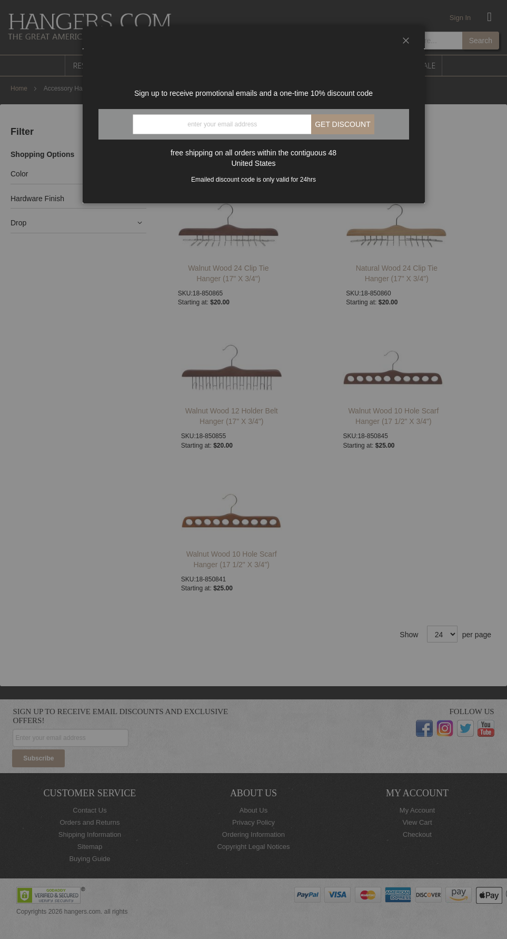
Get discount (343, 124)
